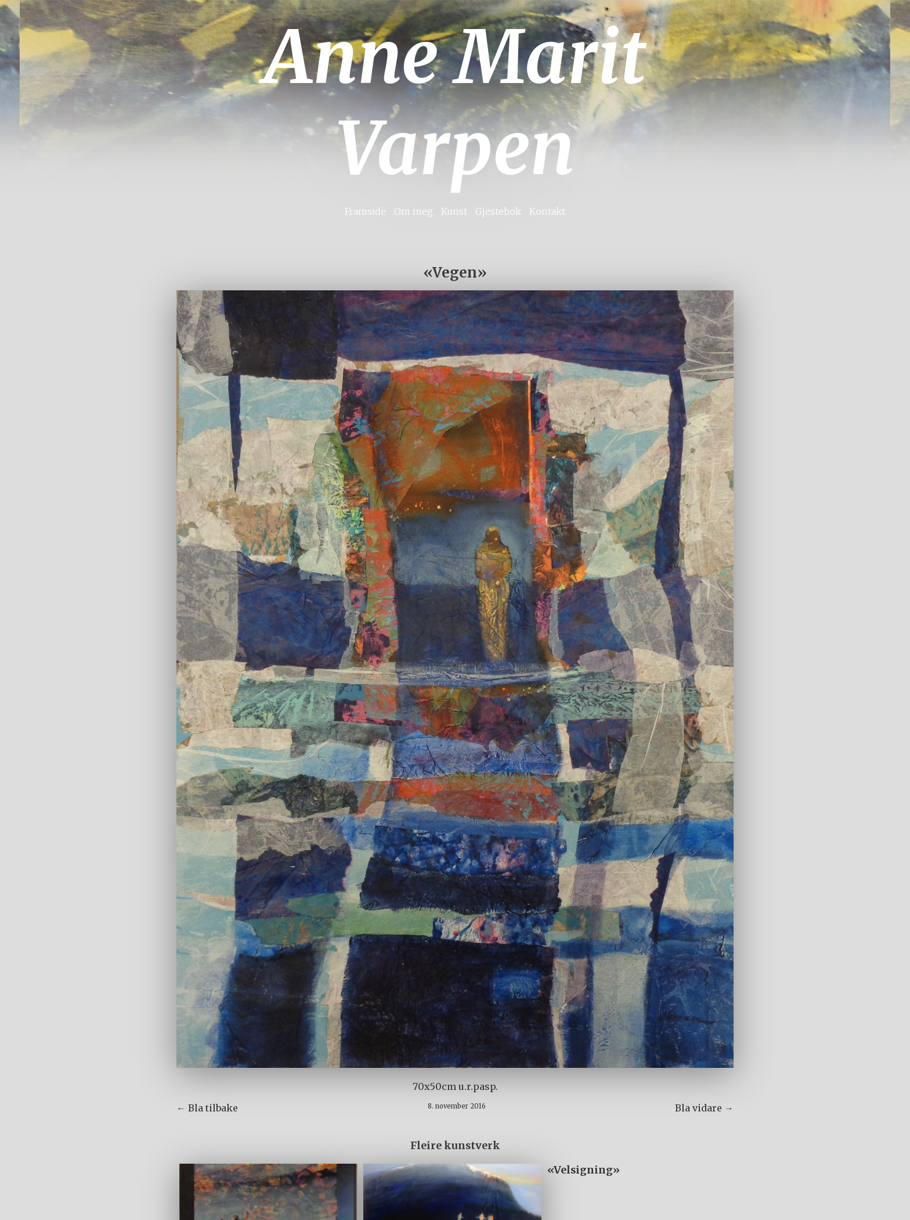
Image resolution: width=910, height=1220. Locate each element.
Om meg (413, 211)
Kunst (454, 211)
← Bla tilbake (207, 1108)
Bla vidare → (704, 1108)
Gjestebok (498, 211)
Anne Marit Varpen (455, 103)
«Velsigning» (583, 1170)
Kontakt (547, 211)
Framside (365, 211)
